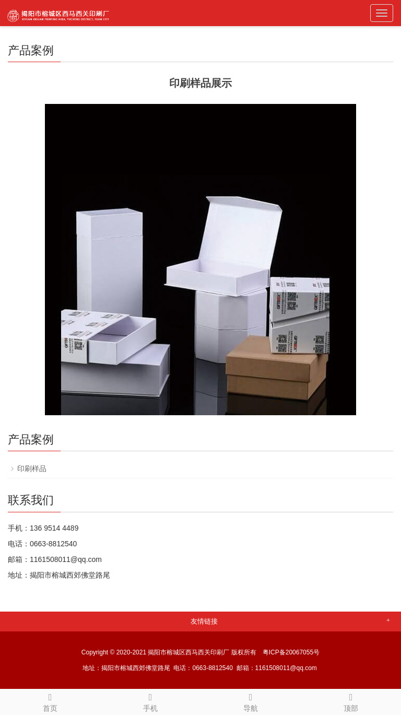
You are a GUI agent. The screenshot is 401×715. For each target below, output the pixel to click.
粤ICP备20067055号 (291, 652)
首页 (50, 700)
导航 (250, 700)
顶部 (351, 700)
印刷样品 (31, 468)
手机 (150, 700)
